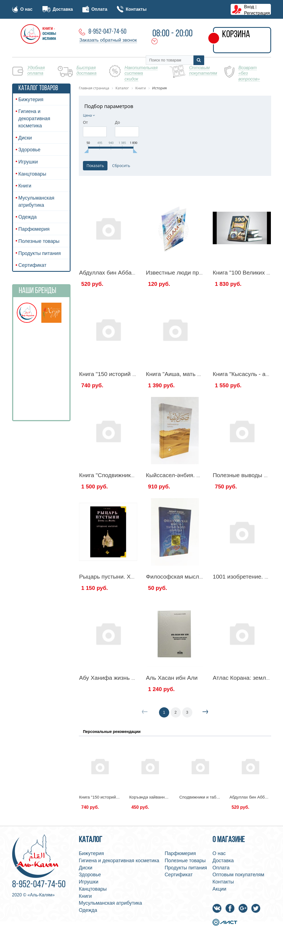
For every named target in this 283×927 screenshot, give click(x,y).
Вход (249, 6)
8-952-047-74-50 (107, 31)
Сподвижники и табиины (202, 797)
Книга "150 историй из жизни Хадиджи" (131, 374)
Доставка (57, 9)
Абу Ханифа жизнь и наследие (120, 678)
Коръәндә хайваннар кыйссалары (161, 797)
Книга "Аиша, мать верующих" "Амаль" (198, 374)
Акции (219, 889)
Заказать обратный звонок (108, 40)
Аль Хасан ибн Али (172, 678)
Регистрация (257, 13)
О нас (22, 9)
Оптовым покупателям (238, 874)
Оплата (94, 9)
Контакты (131, 9)
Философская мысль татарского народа (199, 576)
